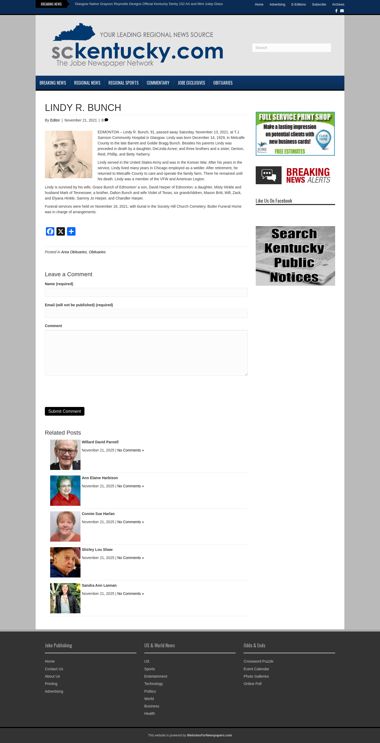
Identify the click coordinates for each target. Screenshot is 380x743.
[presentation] (85, 391)
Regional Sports (123, 83)
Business (151, 706)
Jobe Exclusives (191, 83)
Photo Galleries (256, 676)
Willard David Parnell (100, 442)
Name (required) (59, 284)
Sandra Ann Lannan (99, 585)
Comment (53, 326)
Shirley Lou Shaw (97, 549)
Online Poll (253, 684)
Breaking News (53, 83)
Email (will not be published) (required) (79, 305)
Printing (51, 684)
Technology (153, 684)
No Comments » (130, 450)
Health (149, 713)
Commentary (158, 83)
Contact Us (54, 669)
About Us (52, 676)
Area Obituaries (74, 252)
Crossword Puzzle (258, 661)
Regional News (87, 83)
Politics (150, 691)
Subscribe (319, 4)
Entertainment (155, 676)
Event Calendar (256, 669)
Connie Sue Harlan (98, 514)
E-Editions (298, 4)
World (149, 699)
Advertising (277, 4)
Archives (338, 4)
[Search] (291, 47)
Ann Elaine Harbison (100, 478)
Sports (149, 669)
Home (259, 4)
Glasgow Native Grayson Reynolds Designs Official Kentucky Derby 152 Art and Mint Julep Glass (149, 4)
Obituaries (222, 83)
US (146, 661)
